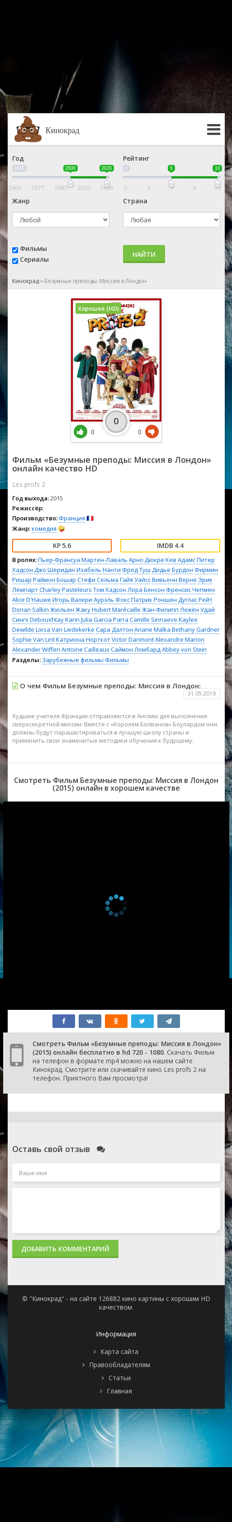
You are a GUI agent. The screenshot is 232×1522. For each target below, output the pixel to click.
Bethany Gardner (196, 629)
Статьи (120, 1377)
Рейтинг (136, 158)
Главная (119, 1391)
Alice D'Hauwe (31, 599)
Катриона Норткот (83, 639)
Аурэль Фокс (112, 599)
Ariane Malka (152, 629)
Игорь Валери (72, 599)
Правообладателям (119, 1364)
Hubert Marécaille (116, 609)
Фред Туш (136, 570)
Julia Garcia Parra (104, 619)
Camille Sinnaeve (153, 619)
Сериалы (34, 259)
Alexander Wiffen (36, 649)
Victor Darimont (133, 639)
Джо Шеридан (54, 570)
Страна (135, 201)
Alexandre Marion (179, 639)
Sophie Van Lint (33, 639)
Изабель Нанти (98, 570)
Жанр (21, 201)
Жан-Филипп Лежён (170, 609)
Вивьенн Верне (174, 580)
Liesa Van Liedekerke (65, 629)
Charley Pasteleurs (65, 590)
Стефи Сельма (97, 580)
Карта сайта (119, 1351)
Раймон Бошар (54, 580)
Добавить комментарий (65, 1248)
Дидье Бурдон (172, 570)
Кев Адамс (180, 560)
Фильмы (33, 248)
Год (18, 158)
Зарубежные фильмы (73, 660)
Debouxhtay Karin (55, 619)
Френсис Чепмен (190, 590)
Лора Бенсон (146, 590)
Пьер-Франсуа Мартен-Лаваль (83, 560)
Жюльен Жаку (70, 609)
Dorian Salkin (30, 609)
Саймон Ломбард (136, 649)
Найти (144, 254)
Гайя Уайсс (135, 580)
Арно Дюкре (146, 560)
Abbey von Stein (184, 649)
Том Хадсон (109, 590)
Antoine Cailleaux (85, 649)
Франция (72, 518)
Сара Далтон (114, 629)
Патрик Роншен (154, 599)
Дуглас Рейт (195, 599)
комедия (44, 528)
